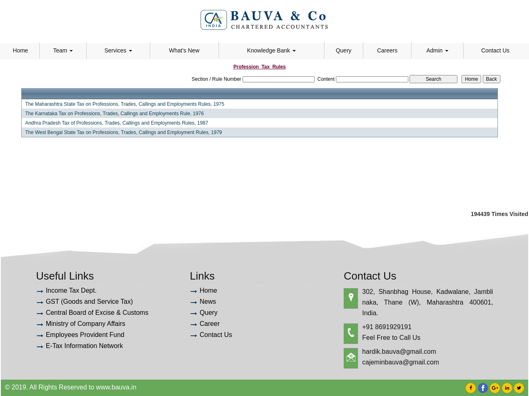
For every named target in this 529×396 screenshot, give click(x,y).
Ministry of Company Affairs (85, 323)
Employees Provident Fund (85, 334)
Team (63, 50)
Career (210, 323)
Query (343, 50)
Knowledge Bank (271, 50)
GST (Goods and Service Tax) (89, 301)
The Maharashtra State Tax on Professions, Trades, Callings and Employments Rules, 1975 (124, 104)
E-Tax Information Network (84, 345)
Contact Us (495, 50)
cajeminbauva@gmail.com (400, 362)
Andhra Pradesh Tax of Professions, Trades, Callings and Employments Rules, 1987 (116, 123)
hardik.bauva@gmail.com (399, 351)
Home (20, 50)
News (208, 301)
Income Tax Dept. (71, 290)
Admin (437, 50)
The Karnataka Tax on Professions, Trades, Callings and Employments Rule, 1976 (114, 113)
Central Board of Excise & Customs (97, 312)
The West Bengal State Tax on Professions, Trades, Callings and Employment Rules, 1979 (123, 132)
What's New (184, 50)
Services (118, 50)
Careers (387, 50)
